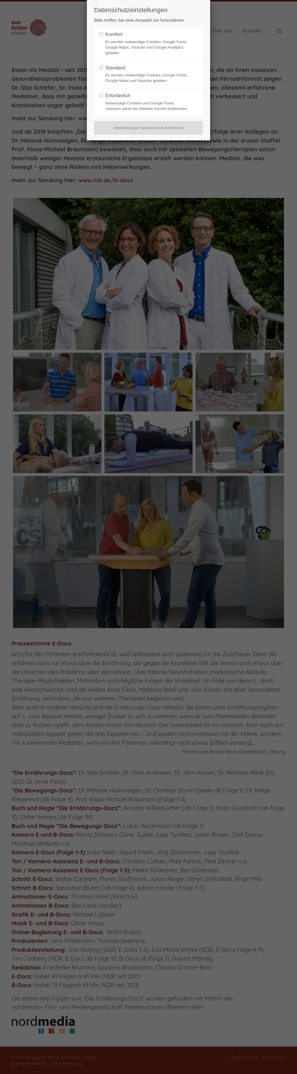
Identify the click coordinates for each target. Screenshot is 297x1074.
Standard (115, 68)
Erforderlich (118, 95)
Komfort (114, 34)
